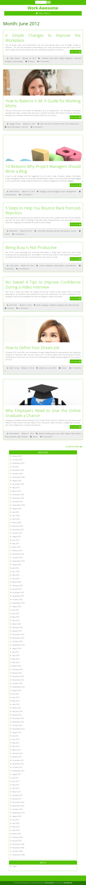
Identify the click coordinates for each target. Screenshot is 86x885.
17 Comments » (27, 195)
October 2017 (17, 533)
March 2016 (16, 582)
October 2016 (17, 557)
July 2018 (15, 512)
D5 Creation (49, 883)
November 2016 (18, 554)
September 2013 (18, 687)
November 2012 (18, 722)
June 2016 (15, 571)
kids (41, 124)
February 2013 (17, 711)
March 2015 (16, 624)
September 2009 (18, 855)
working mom (74, 124)
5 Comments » (47, 437)
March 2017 (16, 547)
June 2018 (15, 516)
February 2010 (17, 837)
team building (18, 61)
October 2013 (17, 683)
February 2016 (17, 585)
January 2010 (17, 841)
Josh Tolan (13, 305)
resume (73, 231)
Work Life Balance (14, 127)
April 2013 (16, 704)
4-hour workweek (46, 265)
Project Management (68, 191)
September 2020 (18, 477)
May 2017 (15, 543)
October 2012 (17, 725)
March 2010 (16, 834)
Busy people (58, 265)
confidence (53, 305)
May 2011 (15, 785)
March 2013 (16, 708)
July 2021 (15, 467)
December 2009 (18, 844)
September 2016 (18, 561)
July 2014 (15, 652)
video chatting (22, 437)
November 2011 (18, 764)
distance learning (45, 433)
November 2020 (18, 470)
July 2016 (15, 568)
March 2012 (16, 750)
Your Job (10, 308)
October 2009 (17, 851)
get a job (55, 433)
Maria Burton (14, 191)
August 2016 (16, 564)
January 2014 (17, 673)
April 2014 (16, 662)
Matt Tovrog (14, 368)
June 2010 (15, 823)
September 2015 (18, 603)
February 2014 (17, 669)
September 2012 (18, 729)
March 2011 (16, 792)
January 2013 (17, 715)
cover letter (41, 231)
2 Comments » (23, 308)
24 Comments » (24, 269)
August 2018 (16, 509)
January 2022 (17, 456)
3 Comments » (19, 234)
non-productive (70, 265)
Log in (14, 866)
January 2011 (17, 799)
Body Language (42, 305)
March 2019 (16, 491)
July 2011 (15, 778)
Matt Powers (15, 58)
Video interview (73, 305)
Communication (10, 195)
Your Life (25, 127)
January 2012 (17, 757)
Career (7, 234)
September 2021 (18, 463)
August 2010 (16, 816)
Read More (75, 52)
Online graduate (10, 437)
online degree (76, 433)
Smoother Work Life (60, 124)
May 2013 (15, 701)
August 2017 (16, 536)
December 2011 (18, 760)
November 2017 (18, 529)
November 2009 (18, 848)
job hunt (57, 231)
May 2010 (15, 827)
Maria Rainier (14, 433)
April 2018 (16, 519)
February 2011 (17, 795)
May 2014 (15, 659)
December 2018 (18, 495)
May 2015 (15, 617)
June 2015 (15, 613)
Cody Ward (14, 265)
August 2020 (16, 481)
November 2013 (18, 680)
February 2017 (17, 550)
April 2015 (16, 620)
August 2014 (16, 648)
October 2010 (17, 809)
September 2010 (18, 813)
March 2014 (16, 666)
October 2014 (17, 641)
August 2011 (16, 774)
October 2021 (17, 460)
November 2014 (18, 638)
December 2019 (18, 484)
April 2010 (16, 830)
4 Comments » (38, 127)
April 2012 (16, 746)
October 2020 (17, 474)
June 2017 (15, 540)
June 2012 (15, 739)
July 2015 (15, 610)
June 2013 (15, 697)
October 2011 (17, 767)
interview (49, 231)
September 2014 (18, 645)
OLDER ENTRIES (74, 446)
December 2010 (18, 802)
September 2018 (18, 505)
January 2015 (17, 631)
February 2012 (17, 753)
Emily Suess (13, 231)
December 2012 (18, 718)
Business (31, 61)
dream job (43, 368)
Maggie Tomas (14, 124)
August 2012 (16, 732)
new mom (48, 124)
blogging (43, 191)
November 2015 (18, 596)
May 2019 (15, 488)
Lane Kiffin (52, 368)
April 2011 (16, 788)
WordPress (68, 883)
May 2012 (15, 743)
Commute (45, 58)
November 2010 (18, 806)
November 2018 (18, 498)
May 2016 (15, 575)
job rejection (65, 231)
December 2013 (18, 676)
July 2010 (15, 820)
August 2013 (16, 690)
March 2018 (16, 523)
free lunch (54, 58)
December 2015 (18, 592)
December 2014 (18, 634)
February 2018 (17, 526)
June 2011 (15, 781)
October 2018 (17, 502)
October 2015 (17, 599)
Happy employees (66, 58)
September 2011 (18, 771)
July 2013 (15, 694)
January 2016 (17, 589)
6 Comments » (44, 61)
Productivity (9, 269)
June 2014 (15, 655)
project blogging (53, 191)
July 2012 (15, 736)
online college (65, 433)
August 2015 (16, 606)
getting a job (62, 305)
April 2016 (16, 578)
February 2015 (17, 627)
